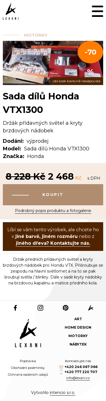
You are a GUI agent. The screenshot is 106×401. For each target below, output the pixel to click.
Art (78, 319)
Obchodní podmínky (28, 368)
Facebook (15, 308)
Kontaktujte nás (78, 361)
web (90, 308)
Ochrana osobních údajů (28, 374)
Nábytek (78, 344)
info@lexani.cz (78, 378)
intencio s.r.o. (62, 392)
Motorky (35, 35)
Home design (78, 327)
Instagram (40, 308)
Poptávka (28, 361)
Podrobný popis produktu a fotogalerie (53, 210)
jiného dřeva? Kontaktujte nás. (53, 243)
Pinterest (65, 308)
